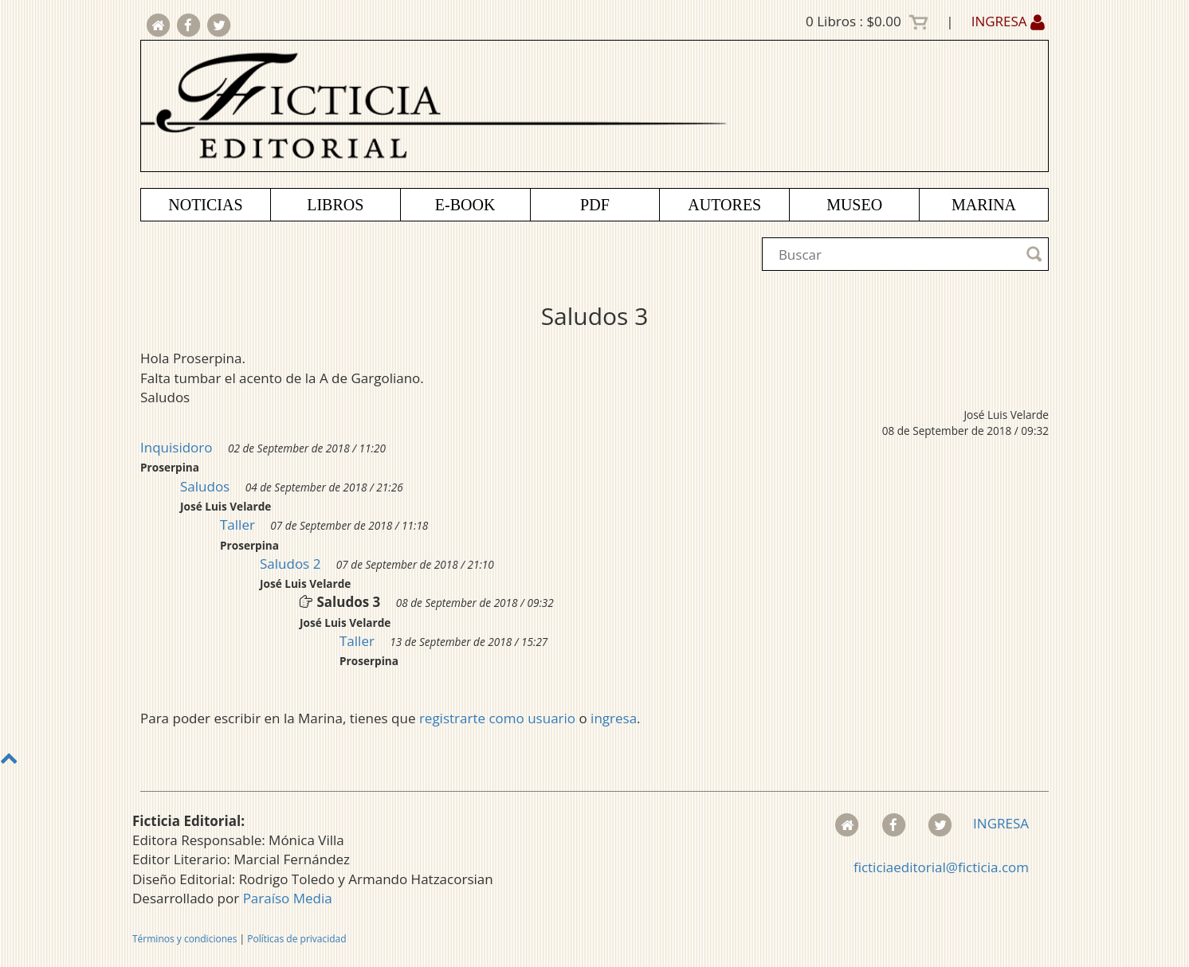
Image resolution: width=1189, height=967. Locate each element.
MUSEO (854, 204)
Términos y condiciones (184, 938)
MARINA (984, 204)
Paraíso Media (287, 898)
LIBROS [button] (335, 204)
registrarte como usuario (497, 718)
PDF (595, 204)
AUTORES (724, 204)
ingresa (614, 718)
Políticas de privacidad (296, 938)
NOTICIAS (205, 204)
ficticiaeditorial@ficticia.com (941, 867)
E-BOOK (465, 204)
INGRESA (1008, 21)
